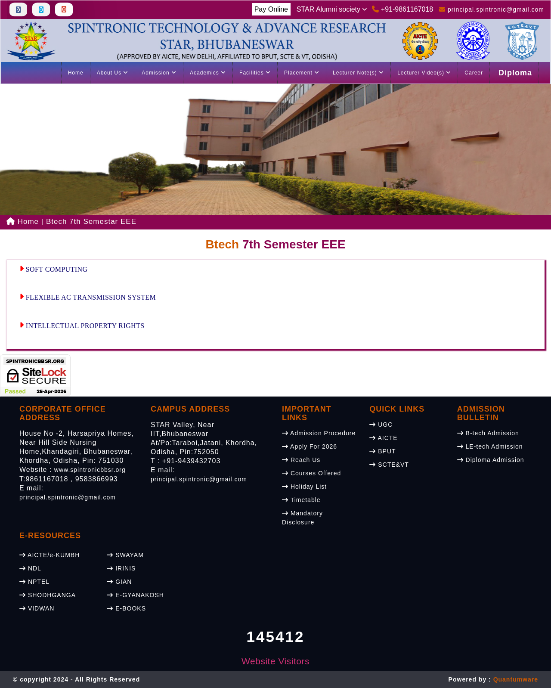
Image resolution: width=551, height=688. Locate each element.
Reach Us (301, 459)
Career (473, 73)
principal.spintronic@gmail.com (67, 497)
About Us (113, 73)
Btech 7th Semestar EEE (91, 221)
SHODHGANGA (47, 595)
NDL (30, 568)
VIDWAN (36, 608)
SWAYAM (125, 555)
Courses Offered (311, 473)
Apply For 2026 (309, 446)
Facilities (255, 73)
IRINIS (121, 568)
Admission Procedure (319, 433)
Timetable (301, 499)
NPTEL (34, 581)
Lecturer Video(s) (424, 73)
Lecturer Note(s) (358, 73)
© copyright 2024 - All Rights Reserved (76, 679)
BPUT (382, 451)
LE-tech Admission (490, 446)
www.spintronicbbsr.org (90, 469)
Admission (159, 73)
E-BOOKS (126, 608)
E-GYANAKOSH (135, 595)
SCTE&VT (389, 464)
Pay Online (271, 9)
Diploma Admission (490, 459)
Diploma (515, 72)
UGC (381, 424)
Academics (208, 73)
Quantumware (515, 679)
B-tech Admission (488, 433)
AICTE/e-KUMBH (49, 555)
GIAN (119, 581)
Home (76, 73)
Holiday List (304, 486)
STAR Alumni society (332, 9)
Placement (301, 73)
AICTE (383, 437)
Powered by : (493, 679)
